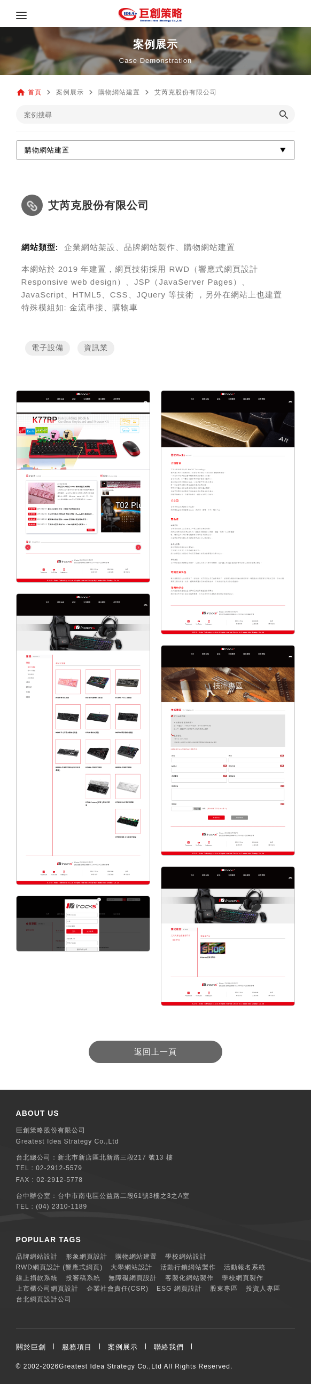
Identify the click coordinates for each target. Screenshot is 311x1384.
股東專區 (224, 1288)
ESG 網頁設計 (179, 1288)
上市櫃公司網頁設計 (47, 1288)
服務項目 (77, 1347)
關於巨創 (31, 1347)
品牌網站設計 (37, 1256)
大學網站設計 (131, 1267)
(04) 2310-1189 (61, 1206)
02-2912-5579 (59, 1168)
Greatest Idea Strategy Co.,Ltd (110, 1366)
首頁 (35, 92)
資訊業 (96, 348)
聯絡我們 (169, 1347)
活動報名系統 (245, 1267)
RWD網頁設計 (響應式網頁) (59, 1267)
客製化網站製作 (189, 1278)
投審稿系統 (83, 1278)
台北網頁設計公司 (44, 1299)
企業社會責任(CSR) (118, 1288)
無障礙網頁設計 (132, 1278)
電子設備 (48, 348)
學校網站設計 (186, 1256)
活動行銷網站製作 (188, 1267)
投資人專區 (263, 1288)
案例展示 (123, 1347)
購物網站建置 (136, 1256)
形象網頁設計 (86, 1256)
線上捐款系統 (37, 1278)
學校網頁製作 (242, 1278)
